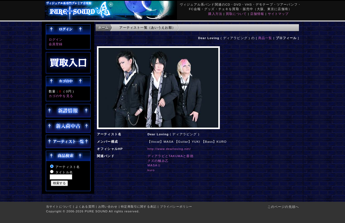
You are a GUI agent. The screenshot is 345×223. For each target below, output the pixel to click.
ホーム (103, 27)
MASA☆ (154, 165)
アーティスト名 (67, 167)
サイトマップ (278, 13)
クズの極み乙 (158, 160)
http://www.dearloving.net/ (169, 148)
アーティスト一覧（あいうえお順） (147, 27)
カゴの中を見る (61, 96)
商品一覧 (265, 38)
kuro (151, 170)
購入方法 (215, 13)
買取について (236, 13)
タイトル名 (64, 172)
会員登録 (56, 44)
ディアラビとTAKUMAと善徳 (170, 156)
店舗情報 (257, 13)
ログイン (56, 39)
